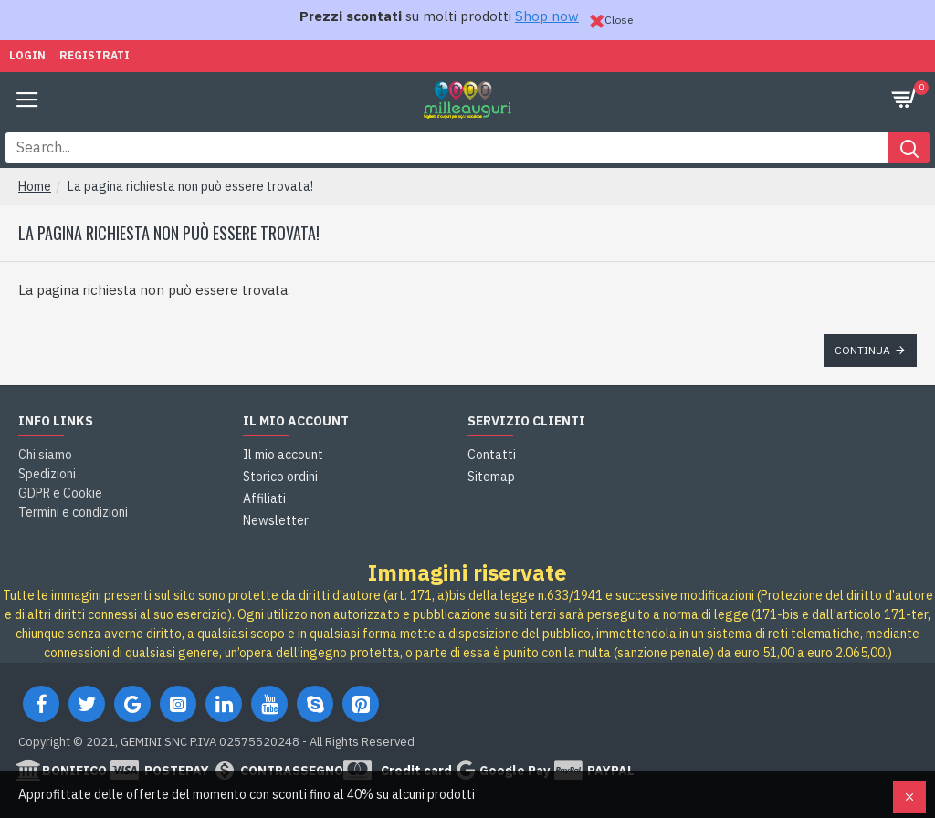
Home (34, 186)
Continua (862, 350)
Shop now (547, 16)
